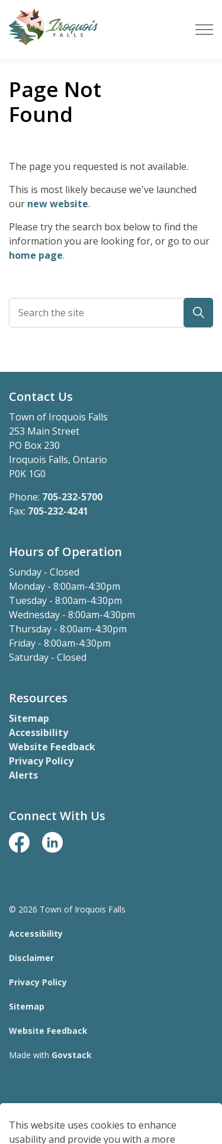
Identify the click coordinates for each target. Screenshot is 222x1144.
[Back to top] (111, 1110)
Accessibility (38, 732)
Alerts (23, 775)
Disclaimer (31, 957)
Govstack (72, 1055)
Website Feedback (52, 746)
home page (36, 255)
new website (57, 203)
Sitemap (29, 718)
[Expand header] (204, 29)
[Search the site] (111, 312)
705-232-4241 (58, 511)
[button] (198, 312)
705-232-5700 (72, 496)
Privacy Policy (41, 760)
